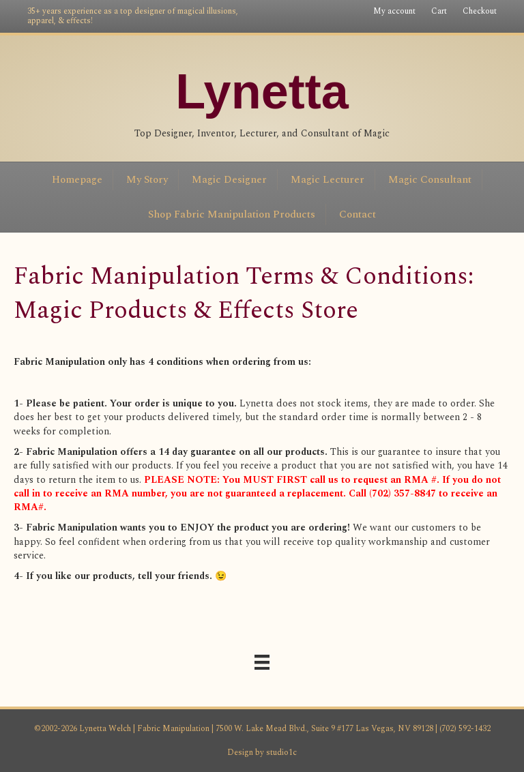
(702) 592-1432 (464, 728)
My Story (147, 180)
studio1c (281, 752)
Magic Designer (229, 180)
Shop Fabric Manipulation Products (231, 214)
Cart (439, 11)
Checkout (480, 11)
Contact (357, 214)
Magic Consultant (429, 180)
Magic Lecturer (327, 180)
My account (394, 11)
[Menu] (262, 662)
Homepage (77, 180)
